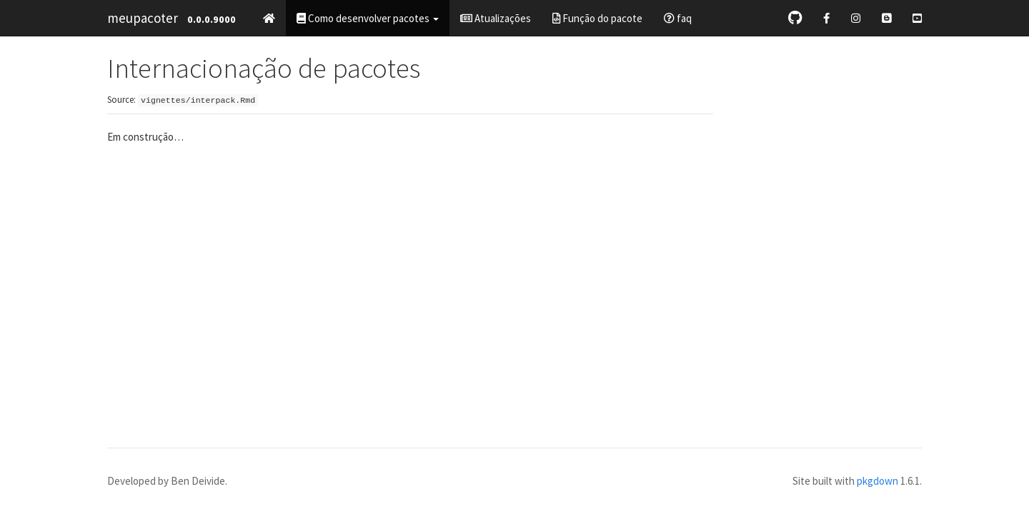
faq (678, 18)
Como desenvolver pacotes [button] (368, 18)
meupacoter (142, 17)
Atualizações (495, 18)
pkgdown (877, 481)
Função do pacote (597, 18)
